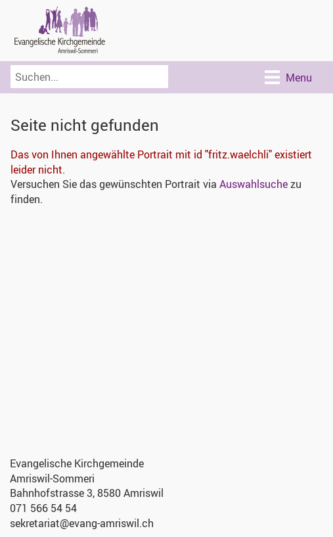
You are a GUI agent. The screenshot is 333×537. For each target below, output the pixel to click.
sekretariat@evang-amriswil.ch (82, 523)
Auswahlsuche (253, 184)
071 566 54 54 (43, 508)
